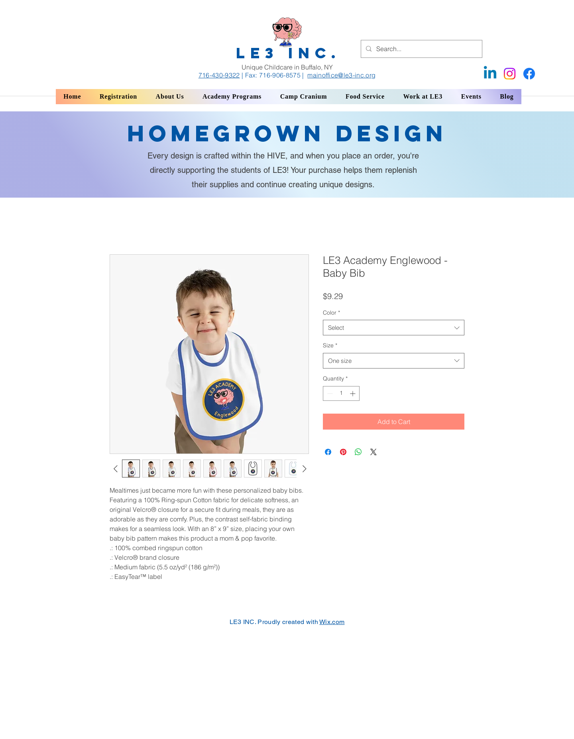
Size (330, 345)
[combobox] (393, 327)
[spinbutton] (341, 393)
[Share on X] (373, 452)
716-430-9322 (219, 75)
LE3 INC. (288, 53)
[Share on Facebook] (328, 452)
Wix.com (331, 622)
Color (331, 312)
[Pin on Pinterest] (343, 452)
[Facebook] (529, 73)
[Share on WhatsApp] (358, 452)
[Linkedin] (490, 73)
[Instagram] (509, 73)
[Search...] (420, 48)
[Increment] (353, 393)
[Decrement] (329, 393)
